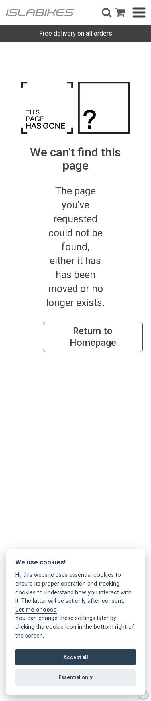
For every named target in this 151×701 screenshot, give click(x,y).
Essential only (75, 677)
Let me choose (36, 609)
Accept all (75, 657)
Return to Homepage (93, 336)
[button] (106, 12)
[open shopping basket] (120, 12)
